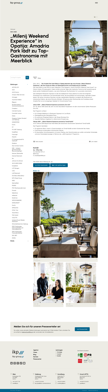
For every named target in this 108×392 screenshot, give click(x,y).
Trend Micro (15, 212)
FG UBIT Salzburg (17, 129)
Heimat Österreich (17, 156)
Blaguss (14, 102)
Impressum (84, 390)
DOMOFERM (15, 122)
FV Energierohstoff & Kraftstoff (18, 140)
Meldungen (19, 84)
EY (12, 127)
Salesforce (15, 193)
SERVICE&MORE (17, 200)
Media (19, 241)
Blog (34, 354)
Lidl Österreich (16, 173)
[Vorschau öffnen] (85, 48)
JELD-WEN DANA (17, 163)
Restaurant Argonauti (48, 93)
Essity (13, 124)
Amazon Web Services (18, 94)
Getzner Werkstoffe (17, 153)
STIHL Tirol (15, 210)
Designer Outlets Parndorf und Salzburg (19, 119)
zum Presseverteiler (82, 329)
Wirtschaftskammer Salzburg (20, 224)
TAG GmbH (15, 215)
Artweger (14, 97)
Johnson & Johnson (17, 161)
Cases (35, 352)
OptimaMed (15, 183)
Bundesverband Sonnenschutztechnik (18, 105)
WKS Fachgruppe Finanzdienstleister (17, 232)
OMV (13, 180)
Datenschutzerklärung (93, 390)
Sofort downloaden (41, 165)
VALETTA (14, 217)
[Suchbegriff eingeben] (19, 77)
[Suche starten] (27, 77)
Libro (13, 170)
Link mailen (94, 141)
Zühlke (14, 238)
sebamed (14, 195)
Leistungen (59, 350)
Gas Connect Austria (17, 145)
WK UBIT (14, 235)
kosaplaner (15, 165)
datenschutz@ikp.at (27, 332)
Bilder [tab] (39, 78)
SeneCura (14, 198)
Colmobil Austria (16, 111)
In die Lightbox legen (59, 165)
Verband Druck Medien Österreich (18, 220)
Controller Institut (17, 113)
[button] (95, 17)
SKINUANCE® (15, 203)
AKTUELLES (15, 87)
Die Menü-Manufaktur (18, 175)
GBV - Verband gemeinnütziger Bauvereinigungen (17, 149)
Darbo (13, 116)
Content (59, 354)
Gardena (14, 143)
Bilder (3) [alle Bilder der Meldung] (36, 171)
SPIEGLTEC (15, 207)
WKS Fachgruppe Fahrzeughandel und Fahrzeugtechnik (17, 228)
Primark (14, 190)
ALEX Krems (15, 92)
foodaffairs (15, 132)
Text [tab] (35, 78)
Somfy (14, 205)
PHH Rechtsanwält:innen (19, 188)
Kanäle (59, 356)
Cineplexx (14, 108)
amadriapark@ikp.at (40, 155)
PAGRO (14, 185)
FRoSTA (14, 137)
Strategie (59, 352)
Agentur (35, 350)
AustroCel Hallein (16, 99)
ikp (13, 158)
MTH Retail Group (17, 178)
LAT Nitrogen (15, 168)
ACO (13, 89)
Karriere (35, 357)
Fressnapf (14, 134)
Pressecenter (37, 359)
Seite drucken (39, 141)
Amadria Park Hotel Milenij (51, 83)
